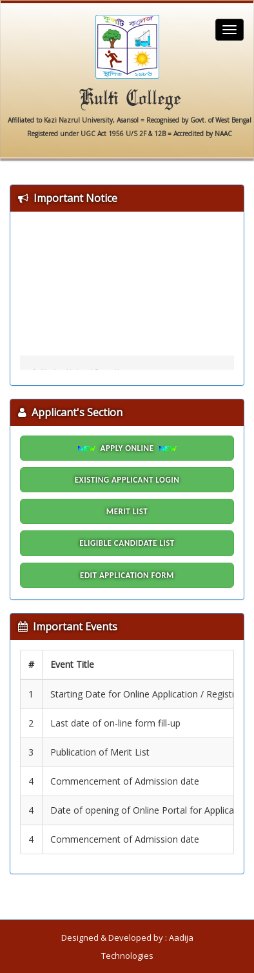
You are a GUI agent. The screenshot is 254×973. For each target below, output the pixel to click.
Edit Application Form (127, 575)
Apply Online (127, 448)
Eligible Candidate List (127, 543)
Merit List (127, 511)
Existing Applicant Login (127, 480)
